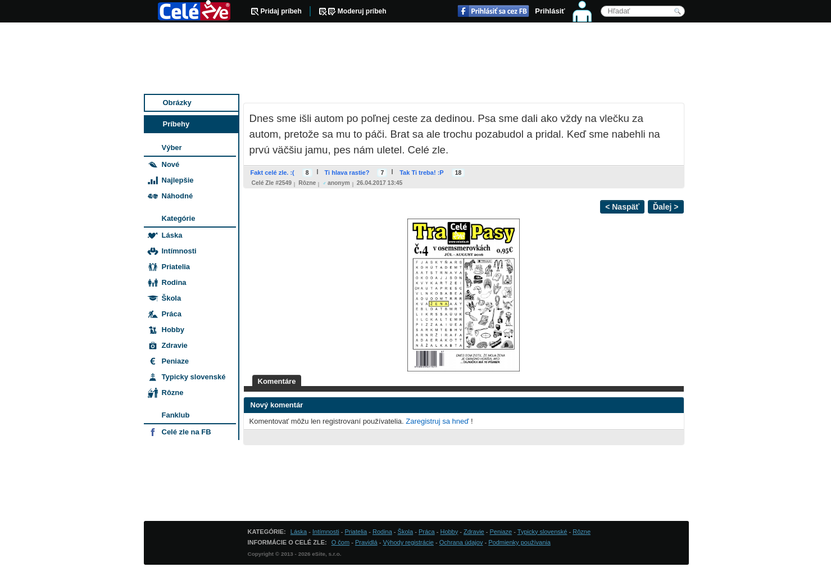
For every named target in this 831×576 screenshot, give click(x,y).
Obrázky (177, 102)
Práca (171, 314)
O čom (340, 542)
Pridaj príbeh (281, 11)
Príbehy (176, 124)
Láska (172, 235)
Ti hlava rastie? (347, 172)
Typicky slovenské (194, 377)
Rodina (174, 282)
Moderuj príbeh (362, 11)
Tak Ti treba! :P (421, 172)
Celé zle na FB (186, 432)
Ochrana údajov (461, 542)
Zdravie (175, 345)
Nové (171, 164)
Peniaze (175, 361)
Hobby (173, 329)
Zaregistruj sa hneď (437, 421)
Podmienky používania (519, 542)
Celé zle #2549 (272, 183)
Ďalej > (666, 206)
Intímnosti (179, 251)
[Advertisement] (416, 59)
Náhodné (177, 196)
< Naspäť (622, 206)
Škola (171, 298)
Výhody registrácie (408, 542)
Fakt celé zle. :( (272, 172)
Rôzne (307, 183)
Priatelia (176, 266)
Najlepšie (178, 180)
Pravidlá (366, 542)
